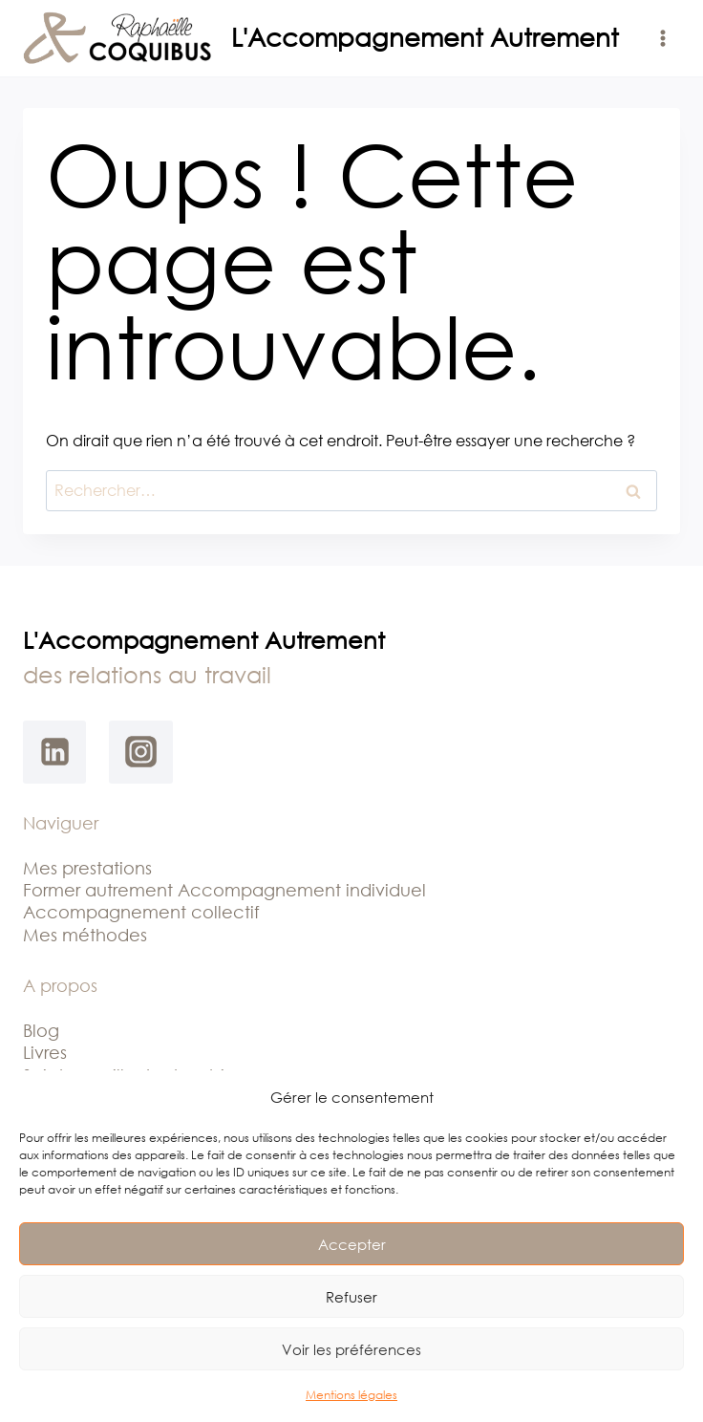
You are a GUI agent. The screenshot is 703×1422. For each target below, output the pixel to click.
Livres (45, 1052)
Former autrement (100, 889)
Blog (41, 1030)
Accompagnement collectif (141, 911)
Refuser (351, 1296)
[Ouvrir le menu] (662, 38)
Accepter (352, 1244)
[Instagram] (140, 752)
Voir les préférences (351, 1349)
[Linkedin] (54, 752)
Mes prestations (87, 867)
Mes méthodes (85, 934)
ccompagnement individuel (308, 889)
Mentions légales (351, 1395)
